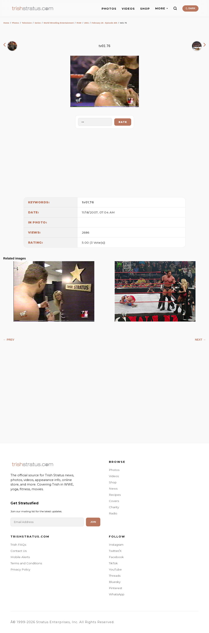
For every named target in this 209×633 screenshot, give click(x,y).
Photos (15, 23)
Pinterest (115, 588)
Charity (114, 507)
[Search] (175, 8)
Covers (114, 501)
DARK (190, 8)
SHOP (145, 8)
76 (92, 202)
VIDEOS (128, 8)
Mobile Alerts (20, 557)
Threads (114, 575)
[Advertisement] (104, 162)
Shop (113, 482)
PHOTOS (109, 8)
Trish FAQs (18, 544)
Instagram (116, 544)
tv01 (85, 202)
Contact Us (19, 551)
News (113, 488)
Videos (114, 476)
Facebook (116, 557)
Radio (113, 513)
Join (93, 522)
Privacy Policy (20, 569)
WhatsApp (116, 594)
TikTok (113, 563)
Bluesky (114, 582)
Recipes (115, 494)
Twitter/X (115, 551)
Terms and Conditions (26, 563)
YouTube (115, 569)
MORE (161, 8)
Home (6, 23)
